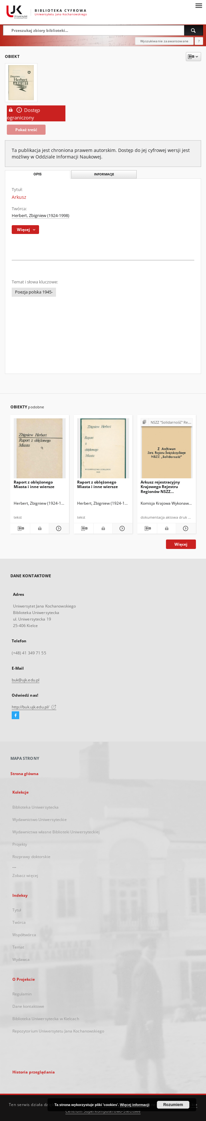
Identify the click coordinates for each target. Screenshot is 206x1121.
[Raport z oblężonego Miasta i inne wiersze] (39, 450)
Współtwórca (24, 934)
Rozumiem (173, 1104)
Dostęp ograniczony (23, 113)
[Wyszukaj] (193, 30)
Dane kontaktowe (28, 1006)
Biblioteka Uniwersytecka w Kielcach (45, 1018)
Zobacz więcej (25, 875)
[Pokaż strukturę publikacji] (166, 422)
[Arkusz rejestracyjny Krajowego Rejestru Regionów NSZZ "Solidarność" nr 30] (166, 450)
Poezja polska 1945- (34, 292)
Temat (18, 947)
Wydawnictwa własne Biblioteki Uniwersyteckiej (56, 832)
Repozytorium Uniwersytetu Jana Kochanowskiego (58, 1031)
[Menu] (198, 5)
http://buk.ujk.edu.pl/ (34, 707)
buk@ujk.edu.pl (26, 680)
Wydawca (21, 959)
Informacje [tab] (104, 174)
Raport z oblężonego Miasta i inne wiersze (34, 484)
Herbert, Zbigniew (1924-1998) (40, 215)
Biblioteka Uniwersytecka (35, 807)
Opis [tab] (38, 174)
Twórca (19, 922)
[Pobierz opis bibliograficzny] (20, 528)
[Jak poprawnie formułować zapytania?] (199, 41)
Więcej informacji (134, 1105)
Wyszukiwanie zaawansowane (164, 41)
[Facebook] (15, 715)
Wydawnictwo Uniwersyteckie (39, 819)
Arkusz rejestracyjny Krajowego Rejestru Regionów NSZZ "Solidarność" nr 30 (160, 486)
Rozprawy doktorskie (31, 856)
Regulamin (22, 994)
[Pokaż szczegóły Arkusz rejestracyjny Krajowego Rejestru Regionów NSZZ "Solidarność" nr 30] (185, 528)
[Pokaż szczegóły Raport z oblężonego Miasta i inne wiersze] (58, 528)
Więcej (180, 544)
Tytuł (16, 910)
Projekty (19, 844)
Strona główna (24, 773)
